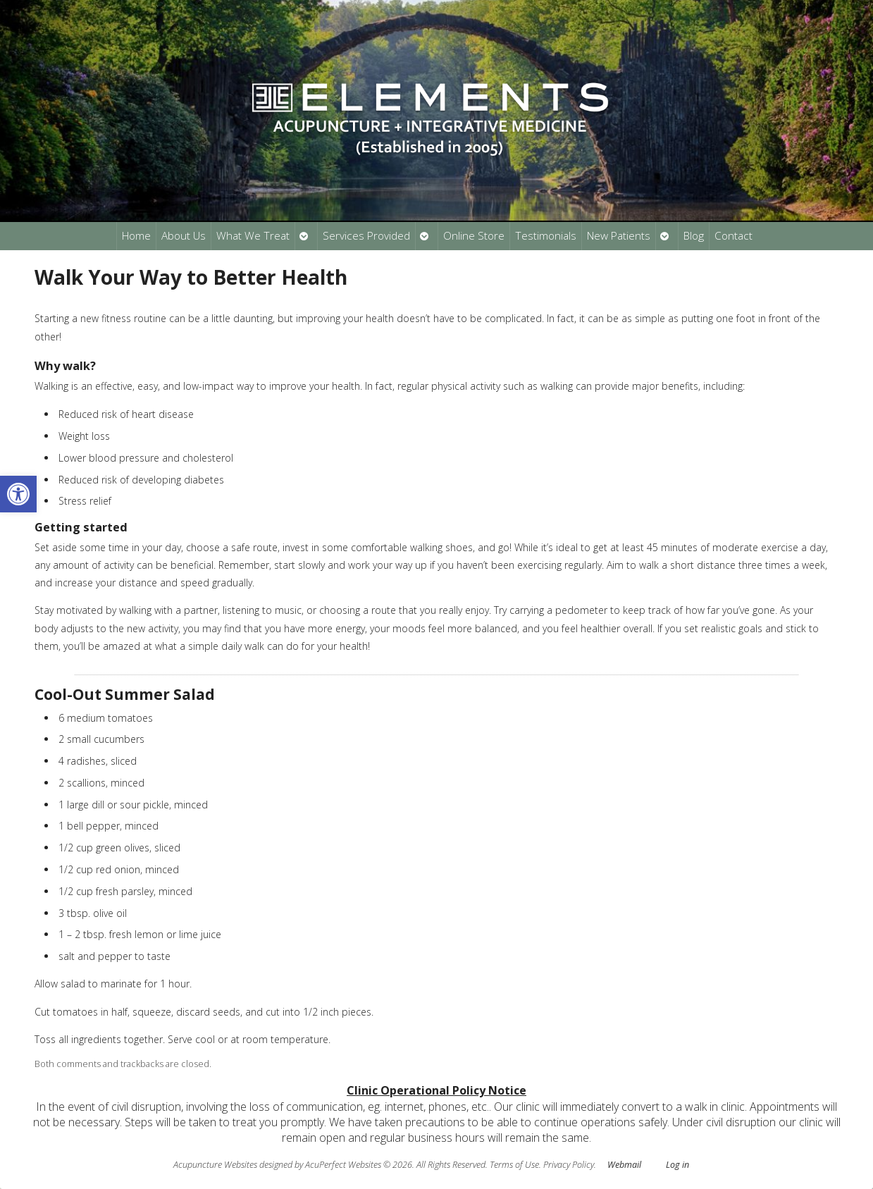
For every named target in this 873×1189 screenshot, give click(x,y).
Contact (733, 235)
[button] (18, 494)
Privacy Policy (568, 1165)
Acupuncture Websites (215, 1165)
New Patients (618, 235)
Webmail (624, 1165)
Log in (677, 1165)
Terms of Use (514, 1165)
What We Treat (253, 235)
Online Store (473, 235)
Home (136, 235)
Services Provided (366, 235)
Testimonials (545, 235)
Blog (693, 235)
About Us (183, 235)
